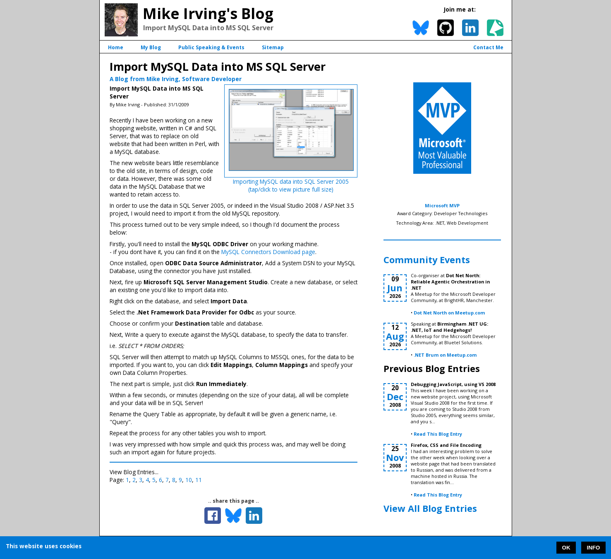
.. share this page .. (233, 500)
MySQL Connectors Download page (268, 252)
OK (566, 548)
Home (115, 47)
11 (198, 480)
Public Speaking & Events (211, 47)
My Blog (151, 47)
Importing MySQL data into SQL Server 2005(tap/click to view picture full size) (291, 185)
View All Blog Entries (430, 508)
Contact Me (488, 47)
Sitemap (273, 47)
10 (188, 480)
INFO (593, 548)
